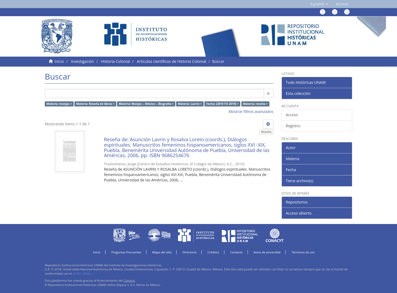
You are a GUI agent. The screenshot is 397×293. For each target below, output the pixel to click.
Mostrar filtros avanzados (251, 111)
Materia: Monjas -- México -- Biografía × (146, 104)
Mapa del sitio (162, 252)
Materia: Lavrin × (190, 104)
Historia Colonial (115, 61)
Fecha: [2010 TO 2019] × (222, 104)
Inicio (59, 61)
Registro (293, 125)
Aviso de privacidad (267, 252)
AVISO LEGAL (82, 273)
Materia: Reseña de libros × (95, 104)
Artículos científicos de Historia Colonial (171, 61)
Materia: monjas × (59, 104)
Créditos (213, 252)
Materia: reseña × (255, 104)
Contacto (236, 252)
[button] (319, 4)
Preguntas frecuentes (126, 252)
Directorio (190, 252)
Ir (268, 93)
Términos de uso (303, 252)
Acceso (292, 114)
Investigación (82, 61)
